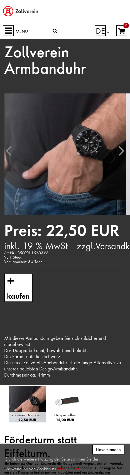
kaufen (17, 294)
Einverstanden (108, 449)
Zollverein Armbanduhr (28, 415)
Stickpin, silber (65, 415)
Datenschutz (69, 468)
